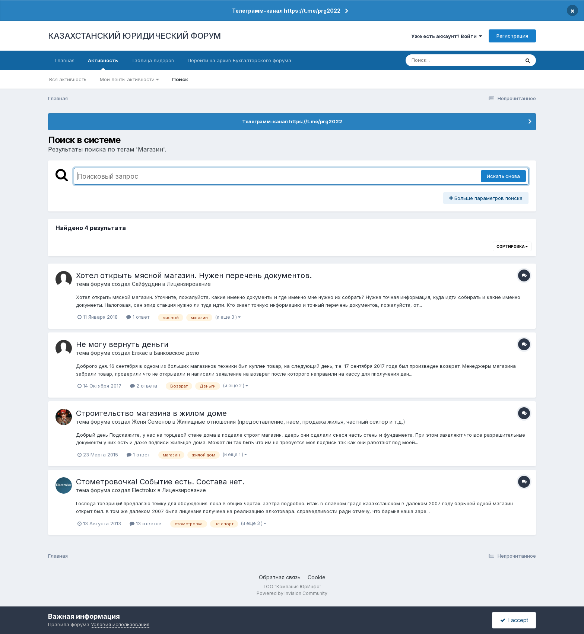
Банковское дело (176, 353)
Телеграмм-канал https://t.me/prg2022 (286, 10)
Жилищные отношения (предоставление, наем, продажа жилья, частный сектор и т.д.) (291, 421)
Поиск (180, 79)
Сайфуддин (146, 284)
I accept (514, 620)
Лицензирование (189, 284)
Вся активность (67, 79)
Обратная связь (280, 577)
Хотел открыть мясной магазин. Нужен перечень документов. (194, 275)
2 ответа (143, 386)
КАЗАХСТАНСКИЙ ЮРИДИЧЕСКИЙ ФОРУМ (134, 36)
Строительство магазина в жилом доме (151, 413)
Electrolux (144, 490)
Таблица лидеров (152, 60)
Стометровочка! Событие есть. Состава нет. (160, 481)
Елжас (140, 353)
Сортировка (512, 246)
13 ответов (146, 523)
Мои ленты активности (129, 79)
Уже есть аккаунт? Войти (446, 36)
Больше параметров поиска (486, 198)
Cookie (317, 577)
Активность (103, 63)
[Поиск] (448, 60)
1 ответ (137, 317)
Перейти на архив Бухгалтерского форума (239, 60)
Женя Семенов (151, 421)
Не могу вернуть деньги (122, 344)
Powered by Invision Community (292, 593)
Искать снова (503, 176)
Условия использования (120, 624)
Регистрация (512, 36)
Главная (64, 60)
